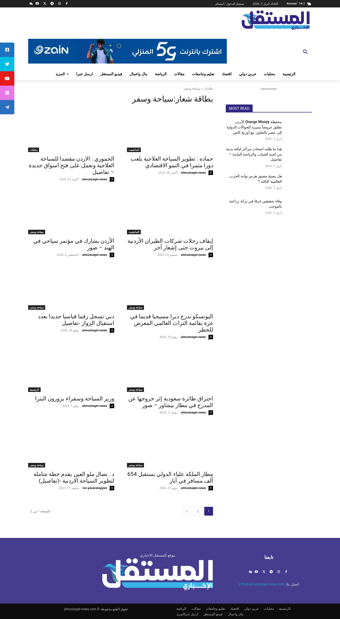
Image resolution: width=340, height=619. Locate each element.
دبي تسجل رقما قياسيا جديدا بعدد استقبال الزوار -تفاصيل (76, 319)
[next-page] (186, 511)
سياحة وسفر (37, 232)
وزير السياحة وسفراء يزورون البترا (74, 398)
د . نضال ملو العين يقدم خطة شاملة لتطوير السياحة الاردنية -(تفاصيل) (73, 477)
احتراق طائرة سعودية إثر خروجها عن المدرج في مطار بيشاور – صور (170, 401)
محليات (33, 150)
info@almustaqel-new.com (262, 584)
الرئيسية (34, 389)
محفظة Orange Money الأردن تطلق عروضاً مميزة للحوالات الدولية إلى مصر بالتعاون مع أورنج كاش (254, 127)
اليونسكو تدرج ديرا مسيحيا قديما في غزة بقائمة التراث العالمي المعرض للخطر (171, 323)
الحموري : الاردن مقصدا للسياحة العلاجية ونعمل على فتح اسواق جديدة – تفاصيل (71, 165)
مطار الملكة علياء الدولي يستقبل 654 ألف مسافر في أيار (170, 477)
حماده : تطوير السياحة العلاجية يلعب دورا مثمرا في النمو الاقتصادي (172, 162)
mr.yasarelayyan (95, 488)
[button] (305, 52)
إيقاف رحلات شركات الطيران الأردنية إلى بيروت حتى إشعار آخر (170, 244)
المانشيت (134, 150)
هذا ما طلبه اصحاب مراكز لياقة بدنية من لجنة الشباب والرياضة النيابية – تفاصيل (254, 154)
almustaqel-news (193, 172)
